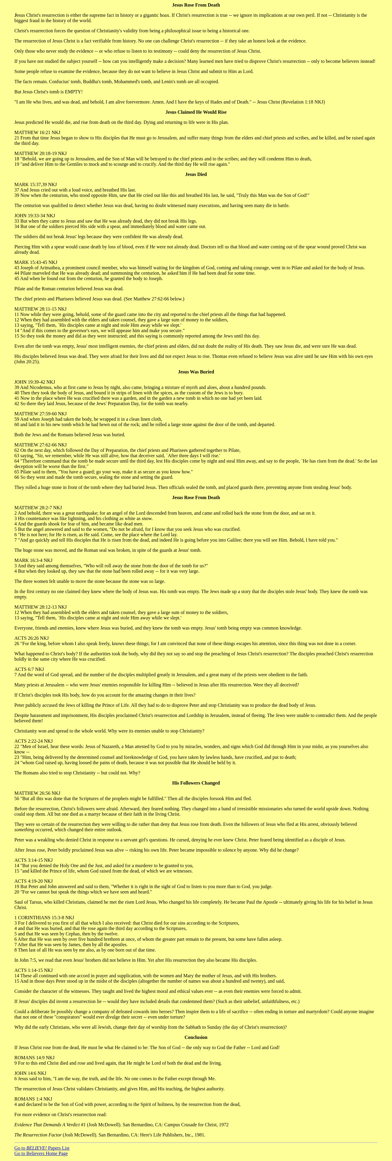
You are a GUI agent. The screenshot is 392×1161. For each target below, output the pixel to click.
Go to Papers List (41, 1148)
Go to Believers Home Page (41, 1153)
